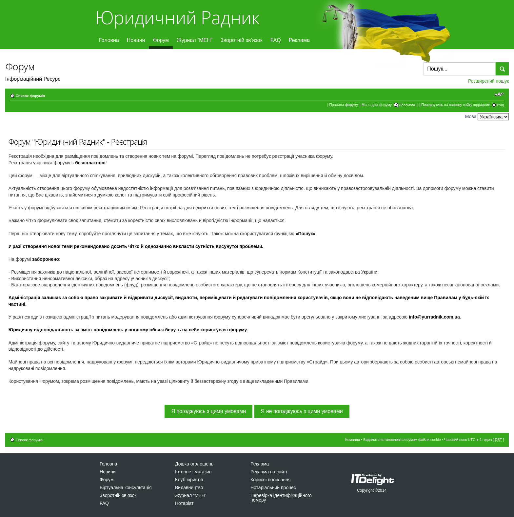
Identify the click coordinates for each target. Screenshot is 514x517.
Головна (109, 40)
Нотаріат (184, 503)
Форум (161, 40)
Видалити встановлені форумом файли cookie (402, 440)
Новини (136, 40)
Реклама (299, 40)
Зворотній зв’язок (241, 40)
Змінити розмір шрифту (499, 94)
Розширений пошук (488, 81)
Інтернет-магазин (193, 471)
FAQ (275, 40)
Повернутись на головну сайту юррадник (455, 105)
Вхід (500, 105)
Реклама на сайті (268, 471)
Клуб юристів (189, 479)
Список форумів (30, 96)
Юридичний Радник (177, 17)
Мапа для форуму (377, 105)
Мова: (471, 116)
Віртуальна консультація (126, 487)
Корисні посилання (270, 479)
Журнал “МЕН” (194, 40)
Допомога (407, 105)
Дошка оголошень (194, 463)
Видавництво (189, 487)
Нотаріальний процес (273, 487)
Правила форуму (343, 105)
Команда (352, 440)
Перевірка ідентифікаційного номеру (281, 498)
